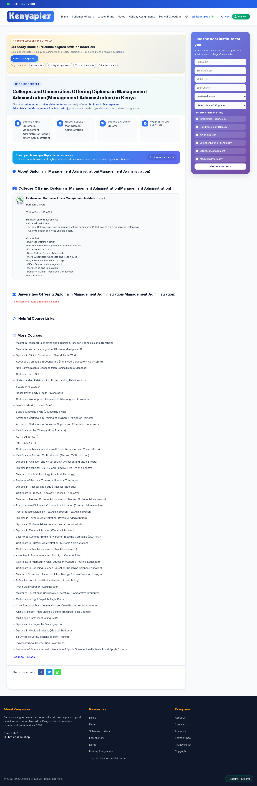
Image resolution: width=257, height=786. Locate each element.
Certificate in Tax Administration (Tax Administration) (46, 549)
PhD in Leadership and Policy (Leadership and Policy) (47, 580)
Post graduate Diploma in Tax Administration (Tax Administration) (54, 511)
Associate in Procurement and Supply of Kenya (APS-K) (49, 555)
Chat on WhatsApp (17, 736)
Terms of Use (183, 737)
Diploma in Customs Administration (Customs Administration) (50, 524)
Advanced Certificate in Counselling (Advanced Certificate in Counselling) (59, 361)
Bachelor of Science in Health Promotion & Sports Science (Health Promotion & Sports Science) (72, 649)
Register (241, 16)
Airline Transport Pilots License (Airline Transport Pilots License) (53, 611)
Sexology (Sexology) (29, 386)
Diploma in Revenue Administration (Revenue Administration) (51, 517)
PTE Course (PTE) (27, 442)
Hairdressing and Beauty (213, 126)
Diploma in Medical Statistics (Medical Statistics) (44, 630)
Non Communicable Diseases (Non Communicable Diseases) (51, 367)
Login (225, 16)
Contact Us (181, 724)
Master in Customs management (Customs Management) (49, 349)
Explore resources (162, 157)
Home (92, 717)
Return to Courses (23, 657)
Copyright (181, 751)
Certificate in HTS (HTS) (30, 374)
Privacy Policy (183, 744)
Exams (65, 16)
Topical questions (84, 65)
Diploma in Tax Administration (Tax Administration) (45, 530)
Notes (121, 16)
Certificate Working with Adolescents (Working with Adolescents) (54, 399)
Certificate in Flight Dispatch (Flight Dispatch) (42, 599)
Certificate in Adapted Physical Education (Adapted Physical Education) (58, 561)
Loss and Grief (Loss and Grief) (34, 405)
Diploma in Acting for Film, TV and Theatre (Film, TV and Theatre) (54, 467)
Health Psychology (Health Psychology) (39, 392)
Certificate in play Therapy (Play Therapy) (41, 430)
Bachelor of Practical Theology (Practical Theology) (47, 480)
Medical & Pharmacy (211, 158)
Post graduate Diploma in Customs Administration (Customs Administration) (59, 505)
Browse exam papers (24, 58)
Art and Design (208, 134)
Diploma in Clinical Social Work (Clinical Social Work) (47, 355)
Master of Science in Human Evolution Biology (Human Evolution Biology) (59, 574)
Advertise (180, 731)
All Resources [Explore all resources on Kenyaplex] (202, 16)
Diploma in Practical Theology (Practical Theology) (46, 486)
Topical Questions (170, 16)
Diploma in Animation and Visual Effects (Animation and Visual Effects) (56, 461)
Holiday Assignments (142, 16)
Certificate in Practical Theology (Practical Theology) (47, 492)
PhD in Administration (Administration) (37, 586)
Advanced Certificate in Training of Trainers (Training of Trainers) (54, 417)
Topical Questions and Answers (107, 758)
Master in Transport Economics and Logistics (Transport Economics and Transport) (64, 342)
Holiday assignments (59, 65)
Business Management (212, 150)
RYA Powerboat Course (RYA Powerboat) (40, 642)
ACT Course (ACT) (27, 436)
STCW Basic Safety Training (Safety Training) (43, 636)
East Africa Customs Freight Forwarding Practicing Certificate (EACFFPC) (58, 536)
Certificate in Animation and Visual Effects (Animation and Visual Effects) (58, 449)
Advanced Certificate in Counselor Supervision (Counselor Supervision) (58, 424)
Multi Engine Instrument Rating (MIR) (37, 617)
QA (186, 16)
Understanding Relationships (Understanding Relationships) (51, 380)
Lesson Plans (105, 16)
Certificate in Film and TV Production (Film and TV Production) (52, 455)
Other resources (107, 65)
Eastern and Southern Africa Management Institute (60, 198)
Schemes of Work (83, 16)
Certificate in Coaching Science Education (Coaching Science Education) (59, 567)
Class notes (37, 65)
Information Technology (213, 118)
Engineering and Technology (216, 142)
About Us (180, 717)
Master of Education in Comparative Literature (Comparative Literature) (57, 592)
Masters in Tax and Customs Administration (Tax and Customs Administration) (61, 499)
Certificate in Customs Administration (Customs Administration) (52, 542)
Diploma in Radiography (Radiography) (39, 624)
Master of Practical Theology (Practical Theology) (45, 474)
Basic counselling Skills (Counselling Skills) (41, 411)
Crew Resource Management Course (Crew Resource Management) (56, 605)
